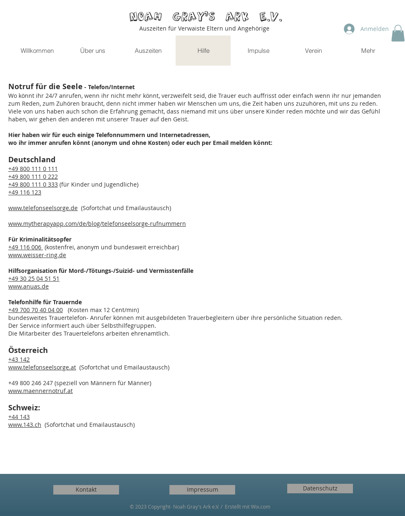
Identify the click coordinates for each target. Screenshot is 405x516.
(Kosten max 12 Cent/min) (101, 310)
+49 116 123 (24, 192)
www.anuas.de (28, 286)
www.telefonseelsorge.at (42, 367)
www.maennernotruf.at (40, 391)
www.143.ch (24, 424)
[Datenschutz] (320, 488)
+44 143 (19, 417)
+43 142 (19, 359)
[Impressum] (202, 490)
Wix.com (260, 506)
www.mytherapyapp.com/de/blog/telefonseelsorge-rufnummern (97, 223)
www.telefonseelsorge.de (43, 208)
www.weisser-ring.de (37, 255)
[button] (398, 33)
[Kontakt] (86, 490)
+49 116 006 (25, 247)
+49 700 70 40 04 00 (35, 310)
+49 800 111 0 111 (33, 169)
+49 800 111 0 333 (33, 184)
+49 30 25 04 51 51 (34, 278)
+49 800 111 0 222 (33, 176)
